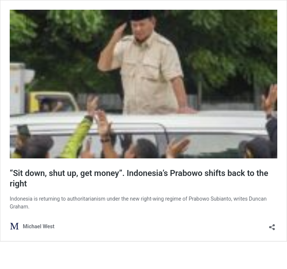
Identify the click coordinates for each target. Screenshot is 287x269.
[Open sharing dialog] (272, 225)
